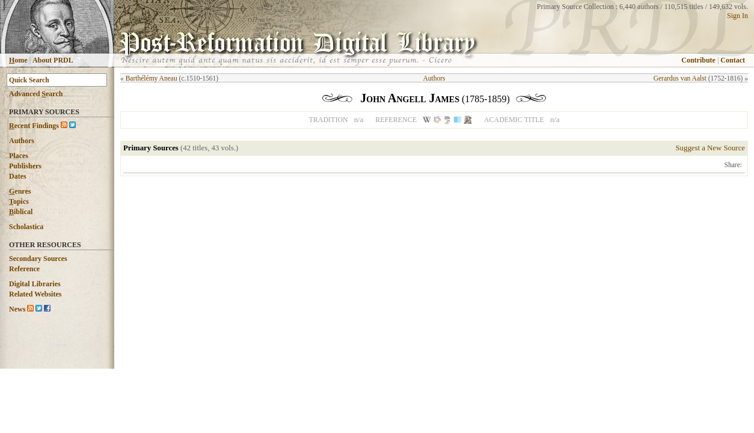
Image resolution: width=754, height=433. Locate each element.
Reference (24, 269)
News (17, 309)
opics (19, 201)
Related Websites (35, 294)
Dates (17, 176)
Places (18, 156)
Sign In (737, 15)
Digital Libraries (35, 284)
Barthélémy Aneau (151, 78)
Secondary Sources (38, 258)
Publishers (25, 166)
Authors (21, 141)
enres (20, 191)
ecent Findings (34, 125)
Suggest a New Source (710, 148)
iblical (20, 211)
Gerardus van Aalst (680, 78)
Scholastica (26, 227)
